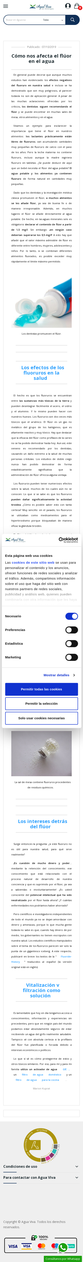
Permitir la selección (41, 703)
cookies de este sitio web (33, 562)
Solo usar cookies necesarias (41, 718)
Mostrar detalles (56, 675)
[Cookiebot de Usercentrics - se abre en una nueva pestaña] (59, 540)
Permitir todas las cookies (41, 689)
